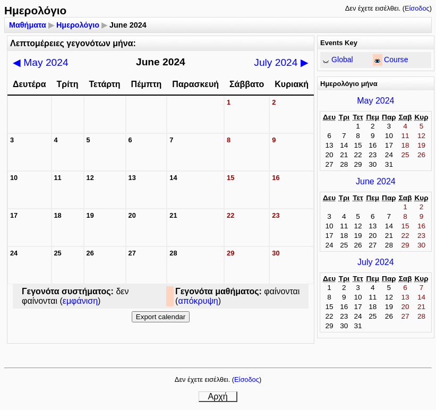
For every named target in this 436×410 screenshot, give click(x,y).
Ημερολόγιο (77, 25)
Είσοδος (417, 8)
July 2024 (281, 62)
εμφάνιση (80, 300)
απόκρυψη (198, 300)
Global (342, 59)
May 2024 (41, 62)
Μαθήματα (27, 25)
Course (396, 59)
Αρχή (217, 396)
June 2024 (376, 181)
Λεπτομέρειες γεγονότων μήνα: (73, 43)
